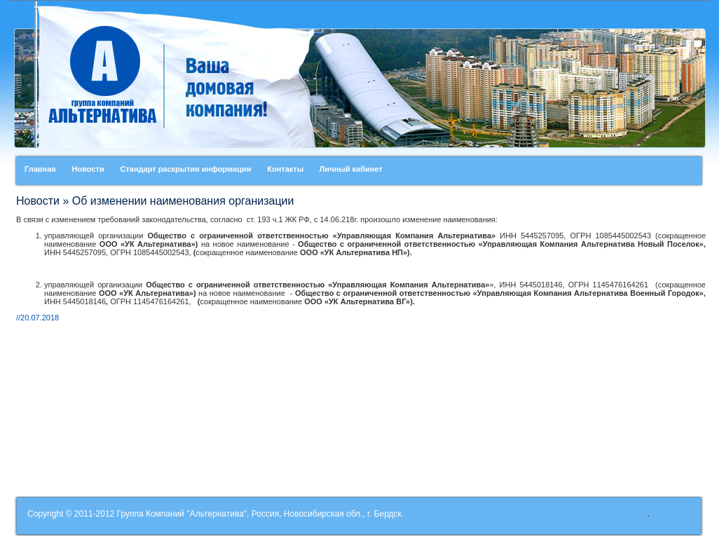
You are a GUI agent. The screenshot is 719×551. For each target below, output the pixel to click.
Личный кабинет (351, 169)
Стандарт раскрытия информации (185, 169)
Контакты (285, 169)
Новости (88, 169)
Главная (40, 169)
